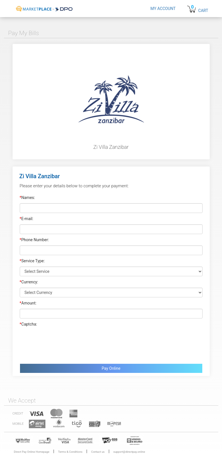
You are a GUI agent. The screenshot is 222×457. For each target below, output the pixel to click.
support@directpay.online (129, 451)
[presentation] (63, 344)
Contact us (98, 451)
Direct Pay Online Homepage (31, 451)
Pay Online (111, 368)
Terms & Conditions (70, 451)
